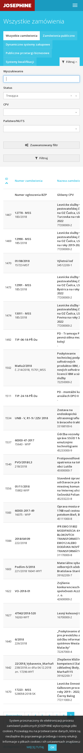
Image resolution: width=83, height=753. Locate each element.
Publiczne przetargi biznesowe (27, 53)
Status (7, 88)
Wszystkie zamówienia (21, 36)
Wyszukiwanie (13, 71)
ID (6, 180)
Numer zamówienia (28, 181)
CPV (6, 104)
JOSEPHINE (17, 5)
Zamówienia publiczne (59, 36)
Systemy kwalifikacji (20, 62)
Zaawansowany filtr (41, 145)
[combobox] (41, 95)
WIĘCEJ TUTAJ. (35, 747)
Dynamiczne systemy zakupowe (28, 44)
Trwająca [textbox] (39, 96)
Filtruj (69, 62)
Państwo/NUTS (14, 121)
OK (52, 747)
